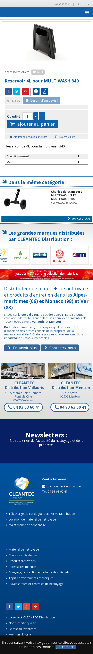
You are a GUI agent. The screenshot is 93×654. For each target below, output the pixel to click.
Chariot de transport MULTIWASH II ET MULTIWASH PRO (66, 195)
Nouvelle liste (65, 136)
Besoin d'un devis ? (42, 100)
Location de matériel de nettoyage (31, 519)
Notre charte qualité (21, 623)
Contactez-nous (60, 347)
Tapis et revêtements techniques (29, 578)
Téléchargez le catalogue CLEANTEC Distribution (40, 514)
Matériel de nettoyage (22, 549)
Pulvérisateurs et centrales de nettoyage (35, 584)
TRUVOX (38, 72)
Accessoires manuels (21, 567)
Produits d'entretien (21, 561)
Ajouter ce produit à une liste (28, 136)
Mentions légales (19, 635)
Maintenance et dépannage (26, 525)
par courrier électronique (61, 486)
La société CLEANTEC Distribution (30, 617)
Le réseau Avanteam (21, 629)
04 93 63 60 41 (61, 4)
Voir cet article (79, 218)
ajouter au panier (32, 124)
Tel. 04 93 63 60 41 (54, 491)
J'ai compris (65, 647)
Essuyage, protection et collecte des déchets (38, 572)
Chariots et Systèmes (21, 555)
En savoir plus (22, 347)
